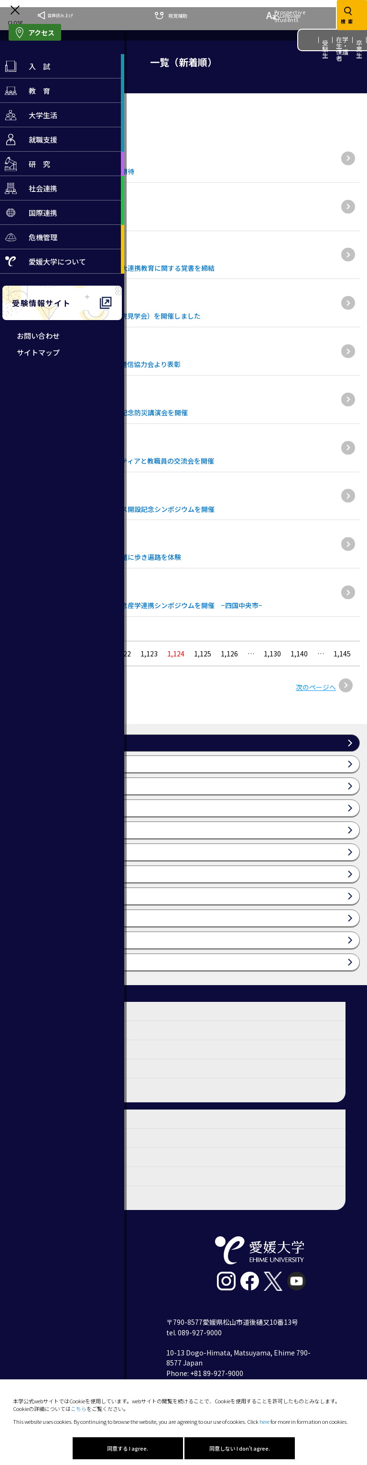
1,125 (202, 653)
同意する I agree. (127, 1448)
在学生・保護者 (342, 49)
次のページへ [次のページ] (316, 687)
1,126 (229, 653)
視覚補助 (171, 15)
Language (283, 15)
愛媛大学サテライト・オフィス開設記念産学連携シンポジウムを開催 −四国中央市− (134, 605)
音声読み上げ (55, 15)
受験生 (325, 49)
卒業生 (359, 49)
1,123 (149, 653)
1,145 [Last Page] (342, 653)
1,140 (299, 653)
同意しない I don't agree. (239, 1448)
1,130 (272, 653)
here (264, 1421)
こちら (78, 1408)
